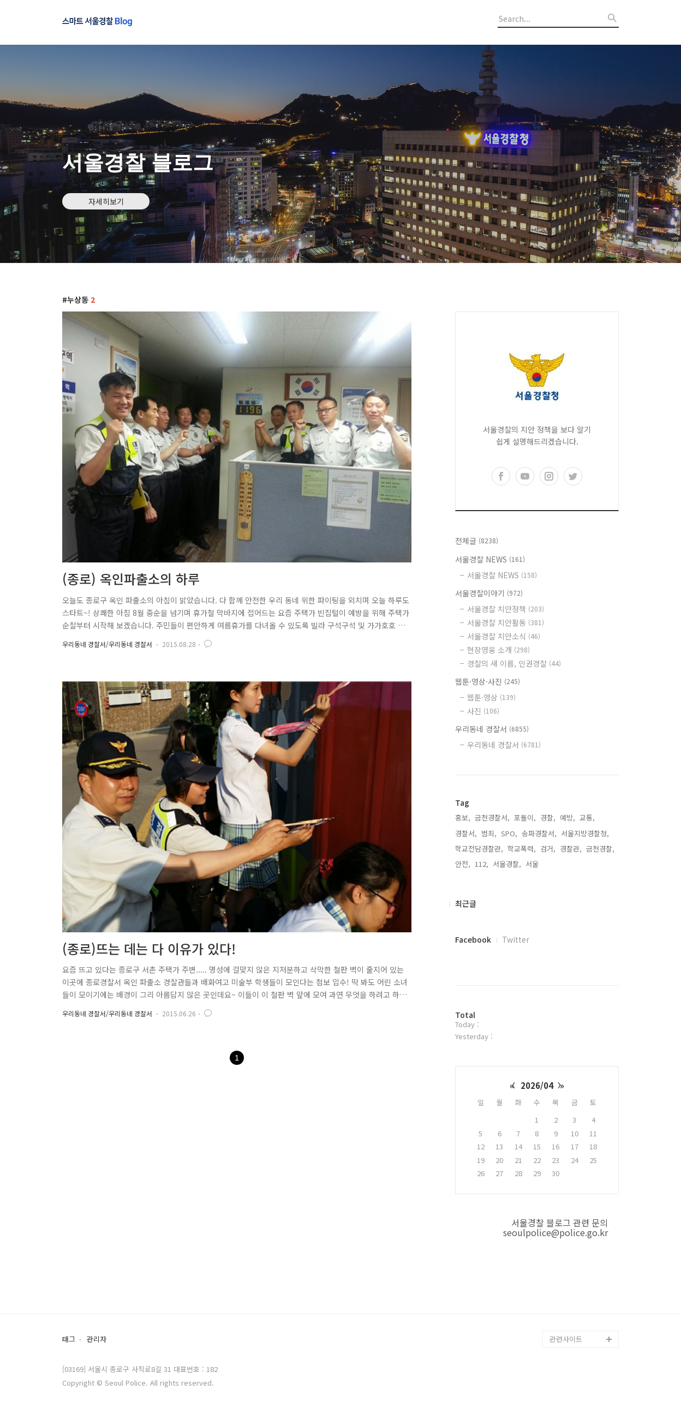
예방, (567, 817)
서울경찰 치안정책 (505, 608)
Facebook (473, 939)
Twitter (515, 939)
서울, (533, 864)
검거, (547, 848)
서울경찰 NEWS (490, 559)
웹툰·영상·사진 (487, 681)
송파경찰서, (539, 833)
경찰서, (466, 833)
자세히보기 (106, 201)
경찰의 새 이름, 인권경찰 (514, 663)
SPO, (509, 833)
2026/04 (537, 1085)
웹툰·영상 (491, 697)
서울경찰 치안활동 (505, 622)
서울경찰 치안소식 (503, 636)
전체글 (476, 540)
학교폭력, (521, 848)
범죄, (489, 833)
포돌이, (525, 817)
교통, (587, 817)
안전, (462, 864)
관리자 (96, 1339)
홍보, (462, 817)
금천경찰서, (492, 817)
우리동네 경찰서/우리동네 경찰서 (107, 644)
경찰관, (571, 848)
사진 (483, 710)
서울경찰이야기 (489, 593)
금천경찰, (600, 848)
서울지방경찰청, (585, 833)
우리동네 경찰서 (492, 728)
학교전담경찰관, (479, 848)
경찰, (547, 817)
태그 (68, 1339)
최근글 (465, 903)
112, (481, 864)
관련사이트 (565, 1339)
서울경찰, (507, 864)
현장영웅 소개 (498, 649)
